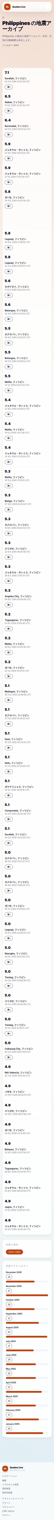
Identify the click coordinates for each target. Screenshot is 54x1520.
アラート (6, 1503)
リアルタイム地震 (10, 1484)
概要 (4, 1480)
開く (10, 87)
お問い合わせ (8, 1511)
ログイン (6, 1515)
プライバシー (8, 1507)
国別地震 (6, 1488)
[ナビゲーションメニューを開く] (47, 7)
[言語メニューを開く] (39, 7)
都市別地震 (7, 1492)
